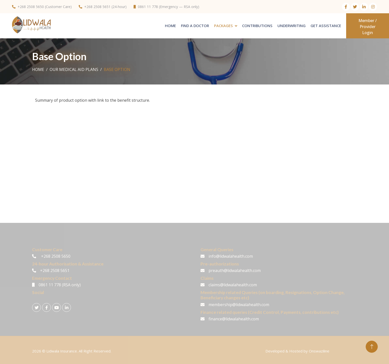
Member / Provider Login (367, 26)
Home (170, 25)
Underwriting (291, 25)
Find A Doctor (195, 25)
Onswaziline (319, 350)
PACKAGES (223, 25)
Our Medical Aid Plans (74, 69)
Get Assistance (326, 25)
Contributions (257, 25)
